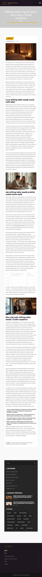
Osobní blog (10, 488)
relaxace (17, 444)
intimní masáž (23, 444)
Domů (21, 21)
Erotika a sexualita (12, 477)
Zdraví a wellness (12, 471)
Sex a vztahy (10, 480)
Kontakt (6, 563)
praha (25, 515)
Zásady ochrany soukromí (10, 558)
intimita (19, 518)
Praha (15, 512)
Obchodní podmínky (9, 556)
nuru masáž (26, 518)
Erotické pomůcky (11, 486)
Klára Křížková (10, 41)
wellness (19, 515)
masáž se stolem (10, 444)
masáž (30, 515)
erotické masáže (11, 518)
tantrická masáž (23, 512)
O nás (5, 553)
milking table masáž (16, 442)
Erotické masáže (11, 474)
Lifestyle (10, 38)
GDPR (5, 561)
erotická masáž (10, 515)
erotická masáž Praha (27, 442)
